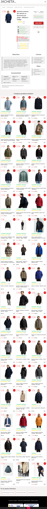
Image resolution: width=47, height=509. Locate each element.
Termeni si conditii (13, 500)
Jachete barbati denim (21, 492)
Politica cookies (34, 500)
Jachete (3, 7)
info (14, 118)
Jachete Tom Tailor (18, 7)
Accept (28, 508)
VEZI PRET (38, 23)
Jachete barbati (10, 7)
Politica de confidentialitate (24, 500)
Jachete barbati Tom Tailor (29, 7)
